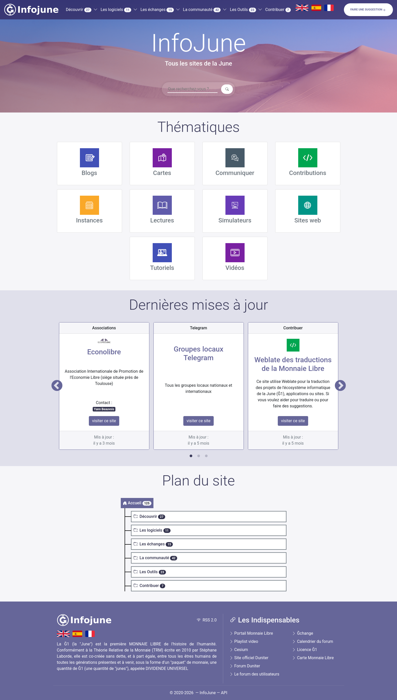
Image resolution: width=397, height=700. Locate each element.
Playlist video (243, 641)
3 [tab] (206, 456)
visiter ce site (104, 420)
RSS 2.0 (207, 620)
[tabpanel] (104, 386)
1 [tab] (191, 456)
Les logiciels (116, 9)
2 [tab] (198, 456)
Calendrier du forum (312, 641)
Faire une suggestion (368, 10)
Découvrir (78, 9)
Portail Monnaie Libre (251, 633)
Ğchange (302, 633)
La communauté (202, 9)
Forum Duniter (244, 666)
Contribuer (278, 9)
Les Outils (243, 9)
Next (340, 386)
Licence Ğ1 (304, 649)
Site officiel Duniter (249, 657)
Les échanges (157, 9)
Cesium (238, 649)
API (224, 692)
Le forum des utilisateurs (254, 674)
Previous (57, 386)
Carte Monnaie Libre (313, 657)
